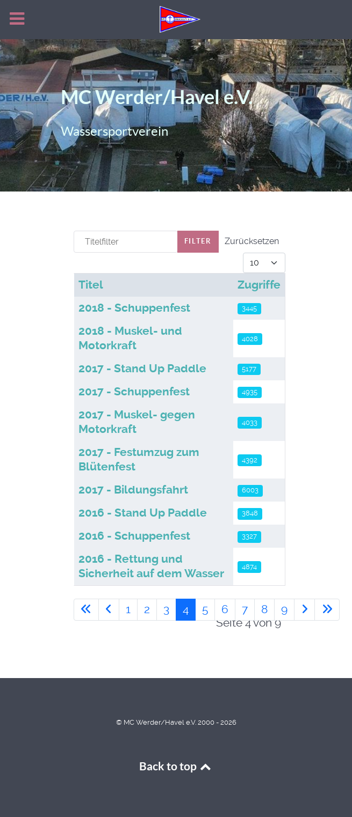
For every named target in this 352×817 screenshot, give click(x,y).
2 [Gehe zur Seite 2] (147, 609)
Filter (198, 241)
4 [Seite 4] (186, 609)
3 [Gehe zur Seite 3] (166, 609)
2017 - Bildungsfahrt (133, 489)
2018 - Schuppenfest (134, 307)
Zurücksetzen (252, 241)
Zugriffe (259, 284)
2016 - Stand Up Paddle (142, 512)
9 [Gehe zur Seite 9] (284, 609)
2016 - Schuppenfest (134, 535)
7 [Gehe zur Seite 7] (245, 609)
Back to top (176, 766)
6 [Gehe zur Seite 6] (224, 609)
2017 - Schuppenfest (134, 391)
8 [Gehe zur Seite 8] (264, 609)
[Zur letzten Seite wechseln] (327, 610)
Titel (90, 284)
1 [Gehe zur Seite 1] (128, 609)
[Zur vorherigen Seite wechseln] (108, 610)
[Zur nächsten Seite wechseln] (304, 610)
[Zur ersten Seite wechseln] (86, 610)
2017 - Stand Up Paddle (142, 368)
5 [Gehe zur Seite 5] (205, 609)
